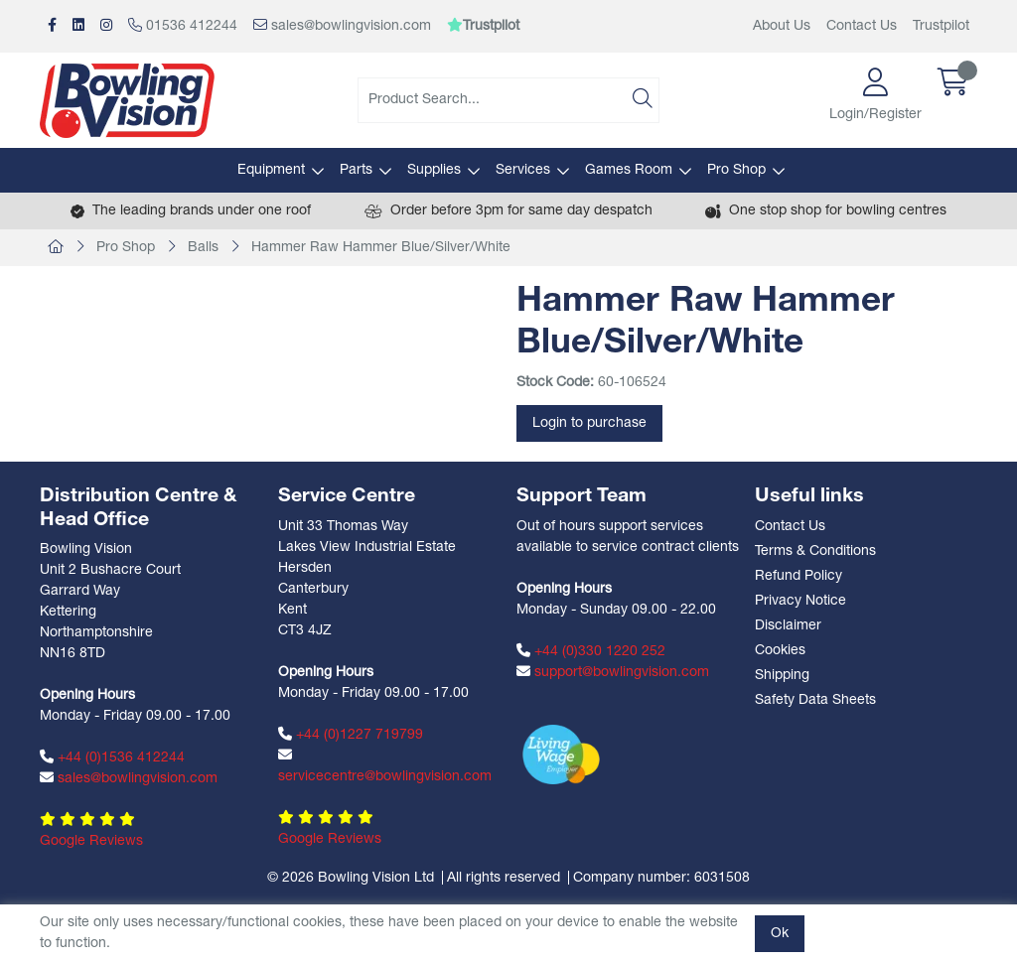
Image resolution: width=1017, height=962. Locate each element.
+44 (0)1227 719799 (350, 735)
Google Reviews (91, 841)
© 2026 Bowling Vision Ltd (350, 878)
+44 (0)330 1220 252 (590, 651)
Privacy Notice (800, 601)
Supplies (434, 170)
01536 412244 (182, 26)
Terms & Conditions (815, 551)
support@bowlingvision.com (612, 672)
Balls (203, 247)
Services (523, 170)
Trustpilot (941, 26)
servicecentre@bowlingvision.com (385, 766)
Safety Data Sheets (815, 700)
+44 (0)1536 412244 (112, 757)
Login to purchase (589, 423)
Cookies (780, 650)
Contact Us (861, 26)
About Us (781, 26)
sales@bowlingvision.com (342, 26)
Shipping (782, 675)
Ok (780, 933)
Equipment (271, 170)
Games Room (628, 170)
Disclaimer (788, 625)
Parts (356, 170)
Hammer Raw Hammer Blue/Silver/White (380, 247)
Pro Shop (736, 170)
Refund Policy (798, 576)
